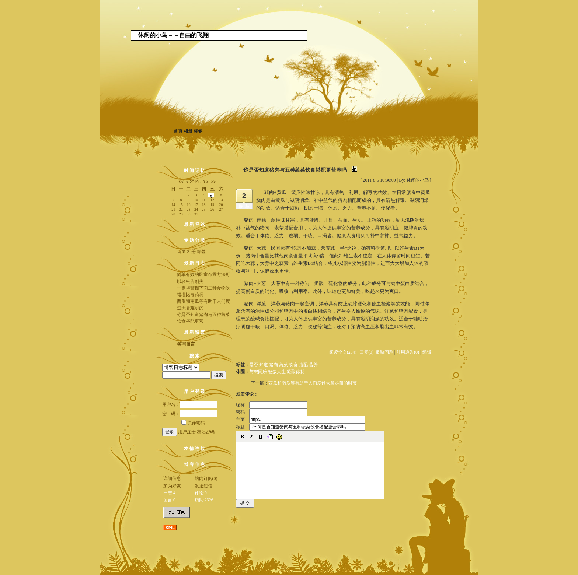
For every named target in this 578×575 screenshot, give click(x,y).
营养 (313, 364)
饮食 (293, 364)
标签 (198, 131)
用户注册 (187, 431)
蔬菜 (283, 364)
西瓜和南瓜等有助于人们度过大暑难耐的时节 (312, 383)
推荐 (245, 206)
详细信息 (172, 478)
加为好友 (172, 485)
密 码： (189, 413)
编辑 (426, 352)
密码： (271, 412)
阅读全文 (342, 352)
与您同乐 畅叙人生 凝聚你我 (276, 371)
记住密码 (193, 423)
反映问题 (384, 352)
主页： (300, 419)
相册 (188, 131)
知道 (263, 364)
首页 (178, 131)
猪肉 (273, 364)
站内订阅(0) (206, 478)
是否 (253, 364)
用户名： (189, 404)
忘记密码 (206, 431)
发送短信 (203, 485)
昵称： (271, 404)
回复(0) (366, 352)
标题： (300, 427)
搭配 (303, 364)
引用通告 (407, 352)
